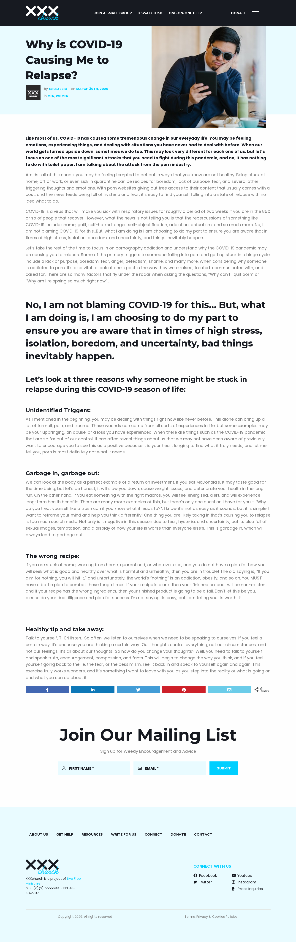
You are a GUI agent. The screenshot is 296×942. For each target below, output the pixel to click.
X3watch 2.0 (150, 13)
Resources (92, 834)
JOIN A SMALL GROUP (113, 13)
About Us (38, 834)
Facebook (205, 875)
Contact (203, 834)
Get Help (64, 834)
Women (62, 96)
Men (51, 96)
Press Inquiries (247, 889)
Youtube (242, 875)
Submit (224, 768)
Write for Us (123, 834)
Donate (238, 13)
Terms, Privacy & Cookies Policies (211, 916)
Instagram (244, 882)
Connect (153, 834)
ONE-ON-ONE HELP (185, 13)
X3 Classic (58, 89)
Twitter (202, 882)
